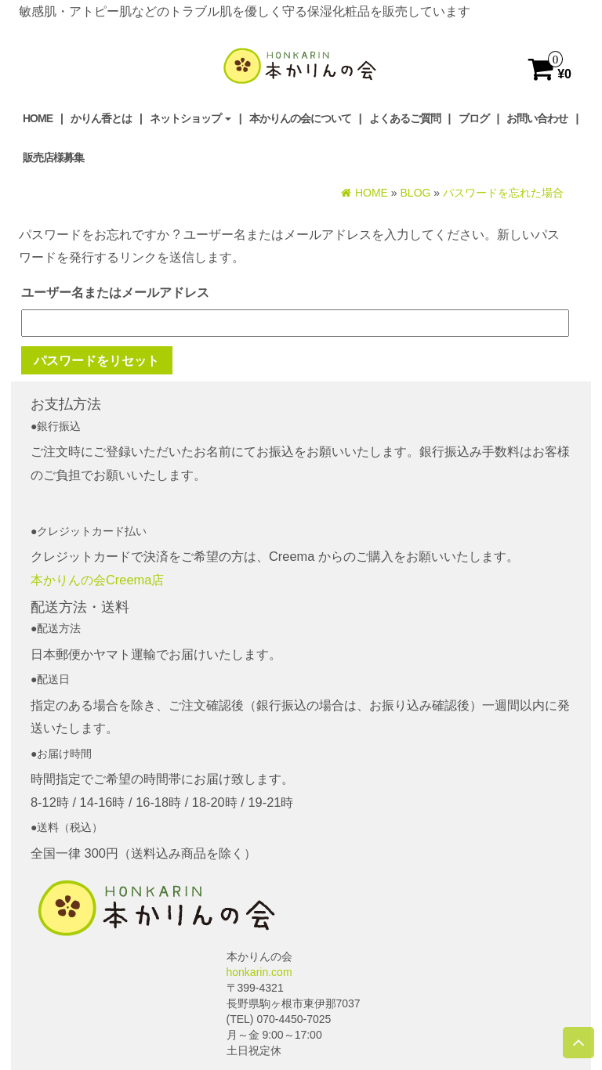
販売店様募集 (53, 157)
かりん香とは (101, 118)
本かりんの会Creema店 (97, 580)
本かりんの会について (300, 118)
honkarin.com (259, 972)
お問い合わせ (537, 118)
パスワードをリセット (96, 360)
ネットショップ (190, 118)
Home (38, 118)
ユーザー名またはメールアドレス (115, 292)
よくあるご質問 (405, 118)
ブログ (474, 118)
